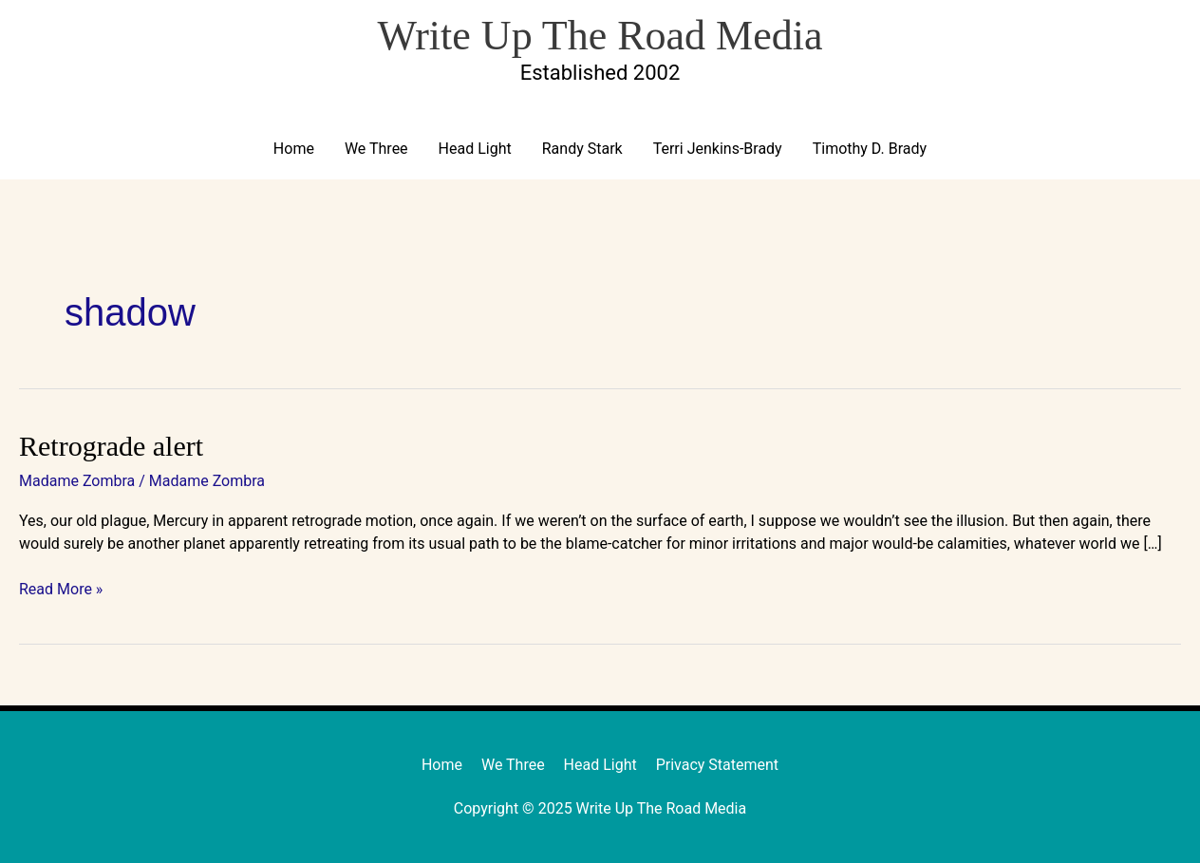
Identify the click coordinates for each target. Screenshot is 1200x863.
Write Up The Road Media (599, 35)
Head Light (475, 149)
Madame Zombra (77, 481)
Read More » (61, 588)
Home (293, 149)
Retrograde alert (111, 445)
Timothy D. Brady (870, 149)
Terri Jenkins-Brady (717, 149)
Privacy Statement (717, 765)
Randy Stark (582, 149)
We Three (376, 149)
